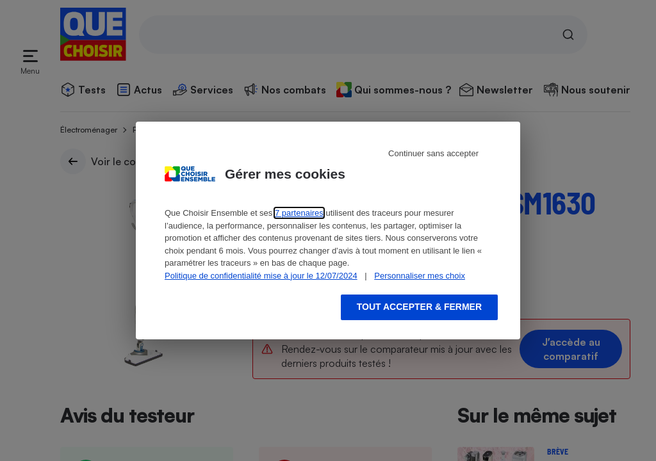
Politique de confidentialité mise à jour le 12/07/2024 (261, 275)
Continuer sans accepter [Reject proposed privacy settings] (433, 153)
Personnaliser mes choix (419, 275)
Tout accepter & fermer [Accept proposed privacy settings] (419, 307)
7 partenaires (299, 213)
